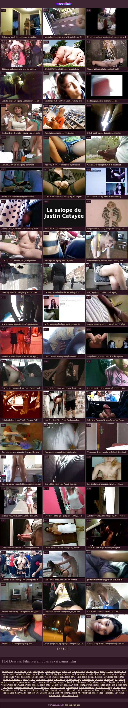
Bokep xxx (69, 674)
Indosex (98, 677)
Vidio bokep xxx (53, 671)
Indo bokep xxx (41, 687)
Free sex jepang (106, 693)
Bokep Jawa (57, 674)
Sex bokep (38, 677)
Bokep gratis (23, 690)
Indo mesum (81, 674)
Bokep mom (38, 671)
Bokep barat (121, 685)
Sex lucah (119, 693)
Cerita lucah (54, 695)
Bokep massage (73, 679)
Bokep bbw (70, 677)
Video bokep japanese (92, 679)
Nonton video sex (9, 685)
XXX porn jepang (76, 685)
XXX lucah (59, 679)
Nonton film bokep (12, 679)
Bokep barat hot (59, 685)
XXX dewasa (78, 671)
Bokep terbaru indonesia (53, 690)
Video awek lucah (70, 695)
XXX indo (71, 690)
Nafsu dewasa (95, 674)
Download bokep (55, 682)
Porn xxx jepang (62, 693)
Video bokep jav (8, 690)
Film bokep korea (85, 677)
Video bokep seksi (96, 682)
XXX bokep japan (23, 671)
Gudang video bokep (28, 685)
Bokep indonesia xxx (22, 682)
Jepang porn (29, 679)
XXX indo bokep (104, 687)
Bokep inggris (111, 679)
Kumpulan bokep (90, 693)
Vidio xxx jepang (86, 690)
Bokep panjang (47, 693)
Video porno (72, 687)
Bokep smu (45, 685)
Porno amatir (92, 685)
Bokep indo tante (17, 674)
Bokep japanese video (116, 682)
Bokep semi (7, 671)
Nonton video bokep (23, 687)
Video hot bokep (107, 685)
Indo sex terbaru (30, 693)
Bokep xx (66, 671)
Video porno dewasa (53, 677)
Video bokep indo (23, 677)
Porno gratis (114, 690)
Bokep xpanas (92, 671)
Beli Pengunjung (72, 705)
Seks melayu (16, 693)
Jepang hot (64, 3)
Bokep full (69, 682)
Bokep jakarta (106, 671)
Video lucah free (111, 674)
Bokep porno (101, 690)
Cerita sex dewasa (44, 679)
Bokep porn (81, 682)
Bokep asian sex (57, 687)
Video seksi (35, 690)
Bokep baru (31, 674)
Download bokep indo (114, 677)
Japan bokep (44, 674)
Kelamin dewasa (86, 687)
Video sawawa (39, 682)
